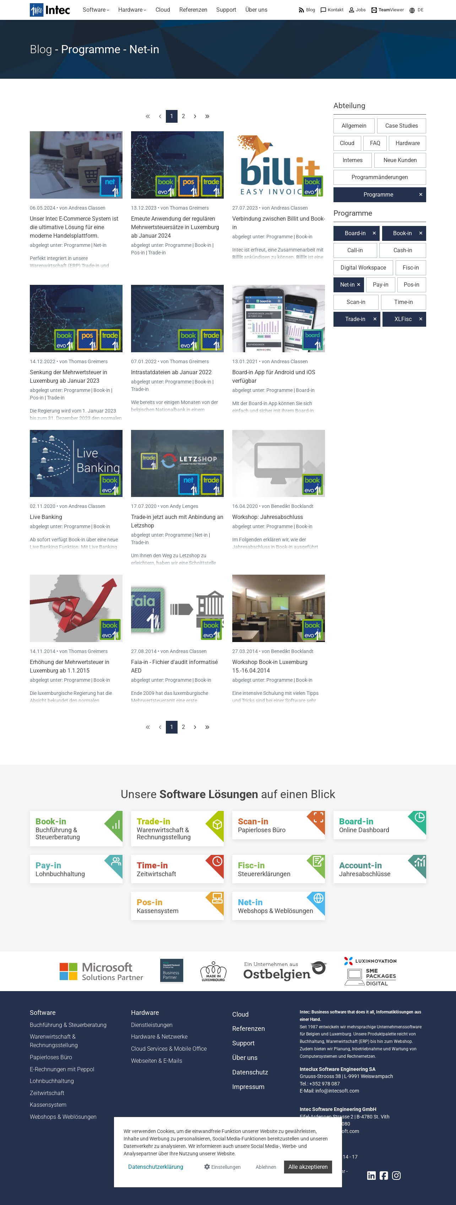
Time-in (403, 302)
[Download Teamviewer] (388, 10)
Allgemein (354, 125)
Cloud (347, 143)
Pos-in (138, 252)
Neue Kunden (400, 160)
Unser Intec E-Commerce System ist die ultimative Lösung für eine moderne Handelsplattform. (74, 227)
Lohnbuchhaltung (52, 1081)
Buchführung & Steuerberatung (68, 1025)
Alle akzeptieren (308, 1166)
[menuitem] (96, 10)
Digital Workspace (363, 267)
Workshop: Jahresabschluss (267, 517)
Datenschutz (250, 1072)
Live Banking (46, 517)
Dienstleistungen (152, 1025)
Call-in (355, 250)
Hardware (408, 143)
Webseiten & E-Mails (156, 1060)
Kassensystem (48, 1104)
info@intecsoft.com (337, 1091)
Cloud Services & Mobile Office (169, 1048)
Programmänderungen (380, 177)
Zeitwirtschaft (47, 1093)
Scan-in (356, 302)
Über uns (244, 1057)
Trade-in (157, 252)
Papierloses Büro (51, 1057)
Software (43, 1012)
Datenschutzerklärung (155, 1166)
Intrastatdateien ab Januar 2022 (171, 372)
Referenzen (248, 1028)
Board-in (305, 390)
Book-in (203, 245)
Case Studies (401, 125)
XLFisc (403, 319)
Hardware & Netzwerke (159, 1036)
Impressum (248, 1086)
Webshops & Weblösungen (63, 1116)
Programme (77, 245)
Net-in (100, 245)
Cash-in (402, 250)
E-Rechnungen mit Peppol (62, 1069)
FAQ (375, 143)
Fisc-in (411, 267)
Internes (353, 160)
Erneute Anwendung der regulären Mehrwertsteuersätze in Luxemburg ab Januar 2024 (175, 227)
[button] (416, 10)
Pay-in (381, 284)
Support (243, 1043)
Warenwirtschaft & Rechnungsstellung (54, 1041)
